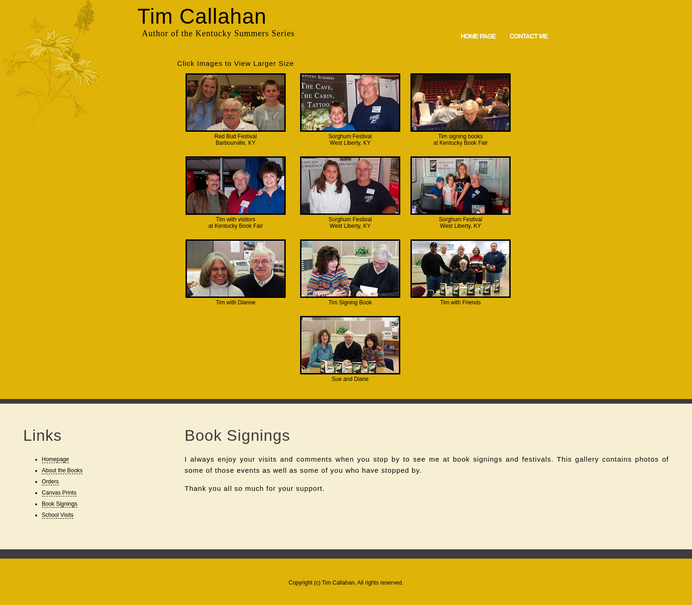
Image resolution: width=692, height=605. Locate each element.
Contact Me (529, 36)
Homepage (55, 459)
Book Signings (59, 504)
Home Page (478, 36)
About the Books (62, 470)
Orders (50, 481)
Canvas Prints (59, 492)
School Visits (57, 515)
